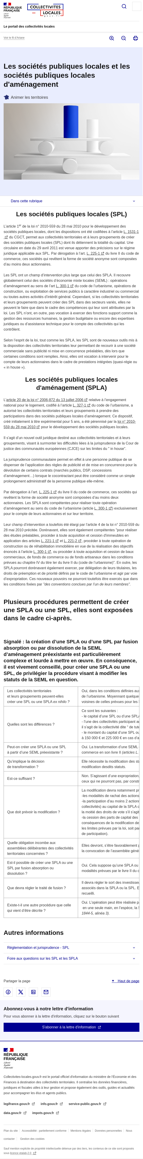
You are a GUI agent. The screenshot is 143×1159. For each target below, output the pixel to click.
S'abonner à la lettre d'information (69, 1027)
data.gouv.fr (13, 1113)
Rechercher (124, 6)
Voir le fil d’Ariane (14, 37)
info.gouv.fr (50, 1104)
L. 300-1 (62, 286)
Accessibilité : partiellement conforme (44, 1130)
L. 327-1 (79, 405)
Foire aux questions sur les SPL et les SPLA (42, 958)
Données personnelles (108, 1130)
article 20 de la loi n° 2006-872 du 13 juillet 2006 (44, 400)
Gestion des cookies (32, 1138)
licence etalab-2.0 (21, 1153)
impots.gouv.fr (43, 1113)
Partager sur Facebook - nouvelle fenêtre (8, 992)
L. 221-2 (70, 541)
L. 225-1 (93, 253)
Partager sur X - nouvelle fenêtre (20, 992)
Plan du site (11, 1130)
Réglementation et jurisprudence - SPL (38, 948)
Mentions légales (81, 1130)
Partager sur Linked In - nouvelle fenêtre (33, 992)
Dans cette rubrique (26, 201)
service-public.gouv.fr (85, 1104)
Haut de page (128, 981)
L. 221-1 (47, 541)
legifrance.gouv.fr (17, 1104)
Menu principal (136, 6)
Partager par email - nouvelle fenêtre (46, 992)
